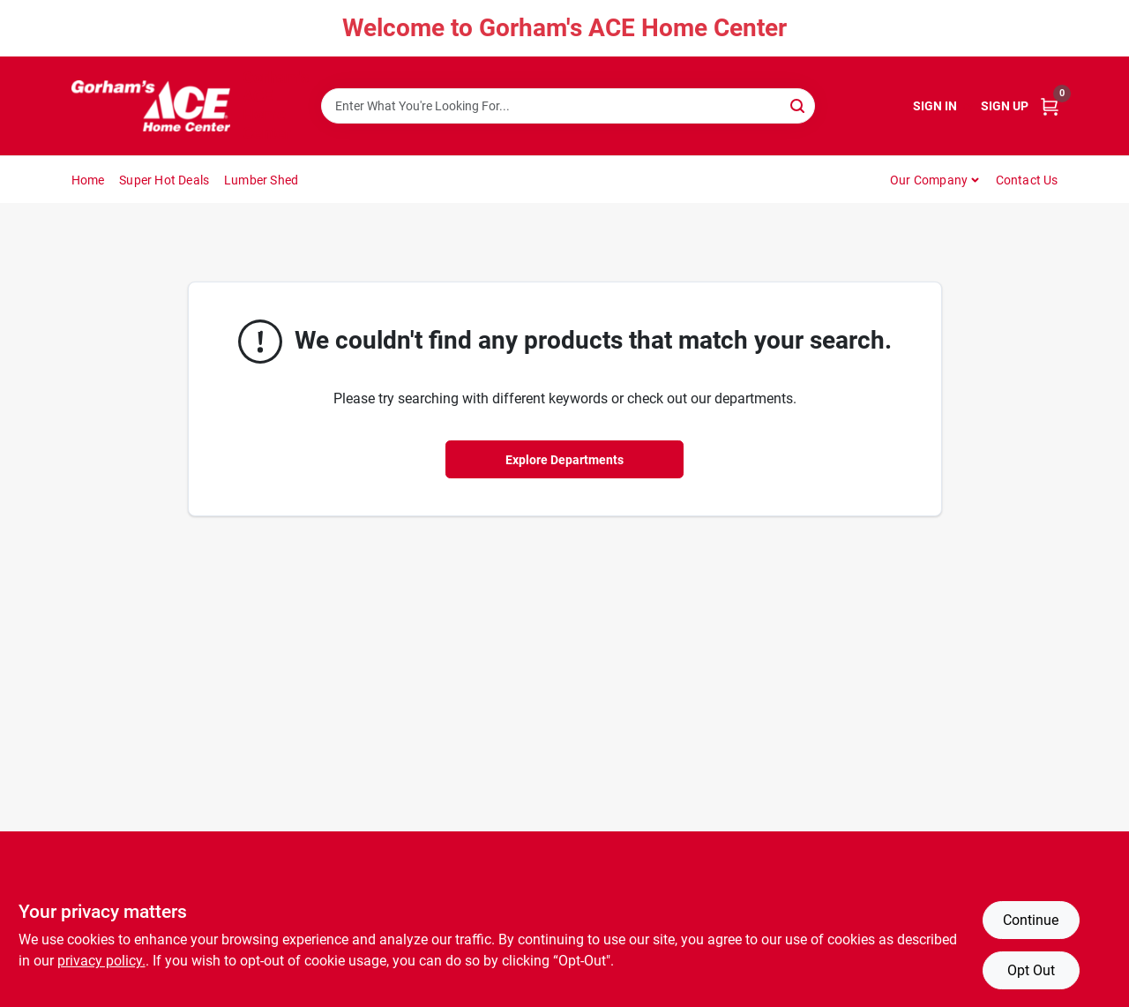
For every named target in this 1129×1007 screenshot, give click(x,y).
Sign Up (1004, 106)
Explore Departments (564, 460)
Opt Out (1031, 970)
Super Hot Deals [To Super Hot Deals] (164, 180)
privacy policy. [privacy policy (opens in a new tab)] (101, 960)
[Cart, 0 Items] (1049, 106)
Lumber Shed (261, 180)
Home (88, 180)
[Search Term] (568, 106)
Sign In (935, 106)
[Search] (798, 104)
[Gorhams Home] (150, 106)
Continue (1030, 920)
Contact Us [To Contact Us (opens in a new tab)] (1027, 180)
